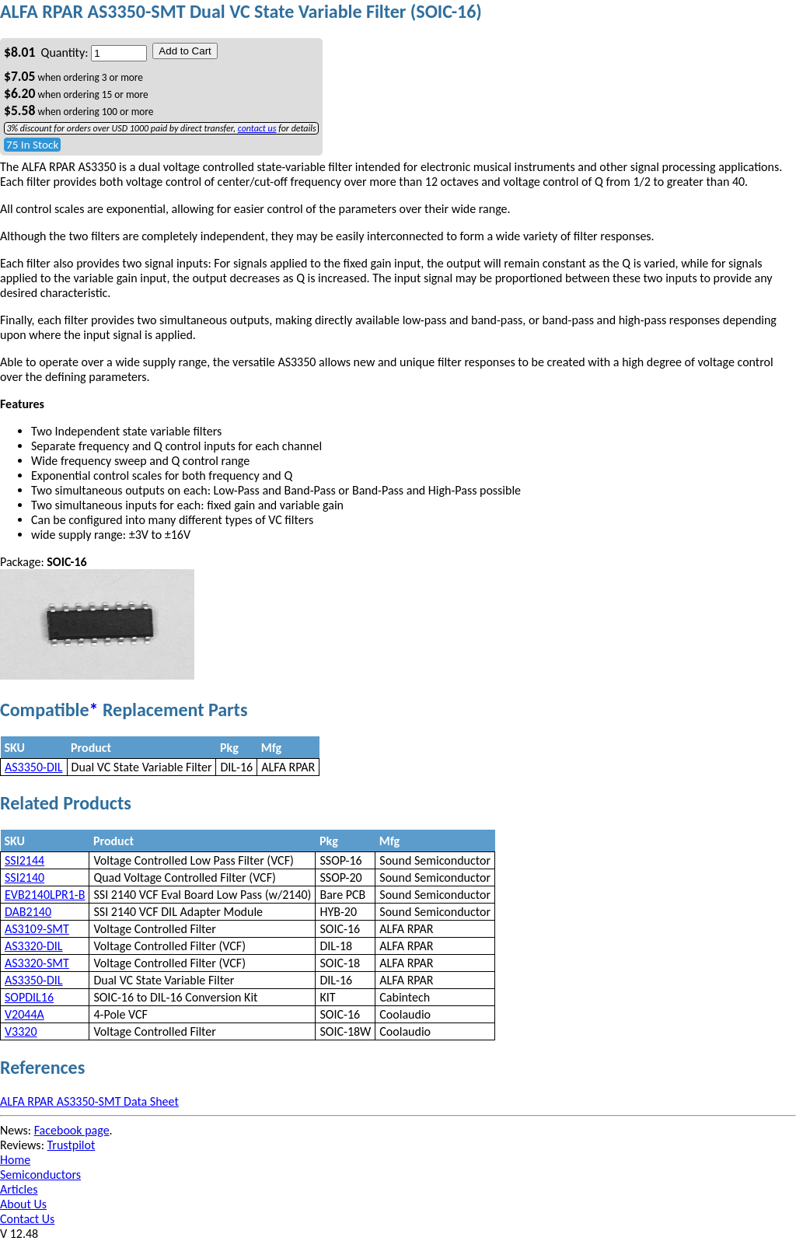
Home (15, 1159)
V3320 (21, 1031)
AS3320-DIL (34, 946)
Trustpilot (71, 1145)
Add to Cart (185, 51)
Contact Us (27, 1218)
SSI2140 (24, 877)
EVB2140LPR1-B (45, 894)
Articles (18, 1189)
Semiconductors (40, 1174)
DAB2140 (28, 911)
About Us (23, 1204)
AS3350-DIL (34, 767)
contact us (257, 128)
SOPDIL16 (29, 997)
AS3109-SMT (37, 928)
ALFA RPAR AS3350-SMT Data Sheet (89, 1101)
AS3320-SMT (37, 963)
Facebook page (72, 1130)
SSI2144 (24, 860)
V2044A (24, 1014)
